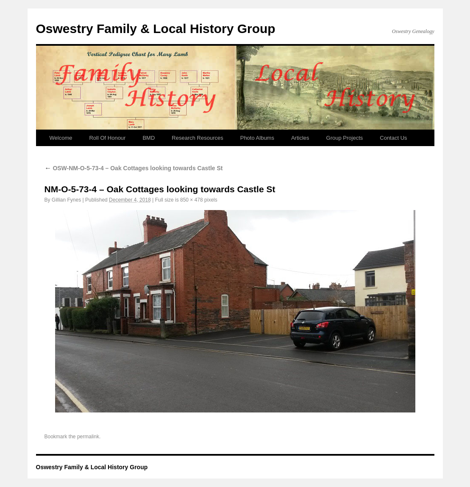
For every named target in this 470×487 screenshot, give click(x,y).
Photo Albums (257, 138)
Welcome (61, 138)
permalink (88, 437)
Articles (300, 138)
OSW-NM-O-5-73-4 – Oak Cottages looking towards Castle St (133, 168)
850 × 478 (191, 200)
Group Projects (344, 138)
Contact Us (393, 138)
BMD (148, 138)
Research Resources (197, 138)
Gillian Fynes (66, 200)
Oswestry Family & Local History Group (155, 29)
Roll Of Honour (107, 138)
